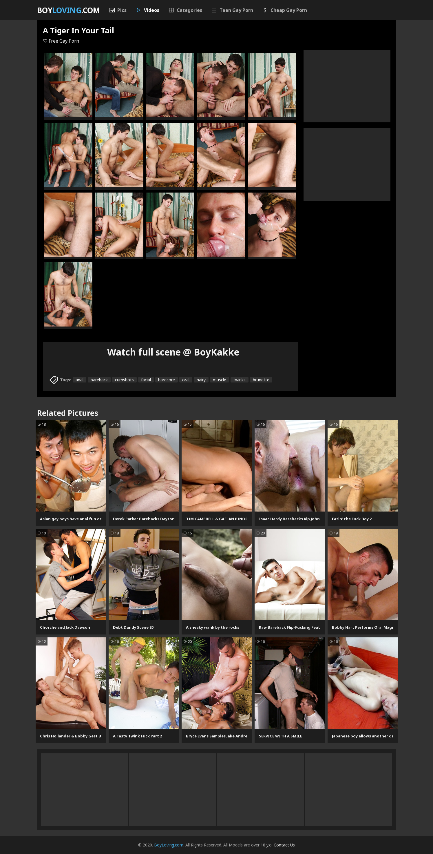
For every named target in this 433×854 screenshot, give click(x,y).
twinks (239, 379)
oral (185, 379)
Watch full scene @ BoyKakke (173, 352)
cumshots (124, 379)
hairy (201, 379)
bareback (99, 379)
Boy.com (68, 10)
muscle (219, 379)
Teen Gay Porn (232, 10)
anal (79, 379)
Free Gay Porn (61, 41)
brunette (261, 379)
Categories (185, 10)
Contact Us (284, 845)
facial (146, 379)
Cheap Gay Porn (284, 10)
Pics (118, 10)
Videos (147, 10)
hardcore (166, 379)
